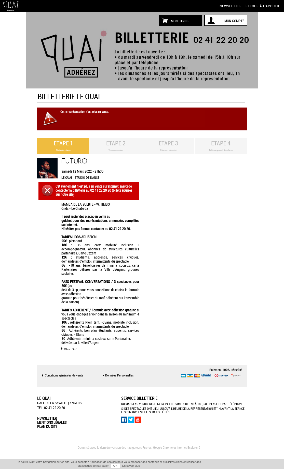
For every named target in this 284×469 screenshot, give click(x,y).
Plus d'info (71, 349)
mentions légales (51, 422)
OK (115, 465)
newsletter (231, 6)
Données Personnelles (119, 375)
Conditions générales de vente (64, 375)
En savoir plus (131, 465)
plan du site (47, 427)
